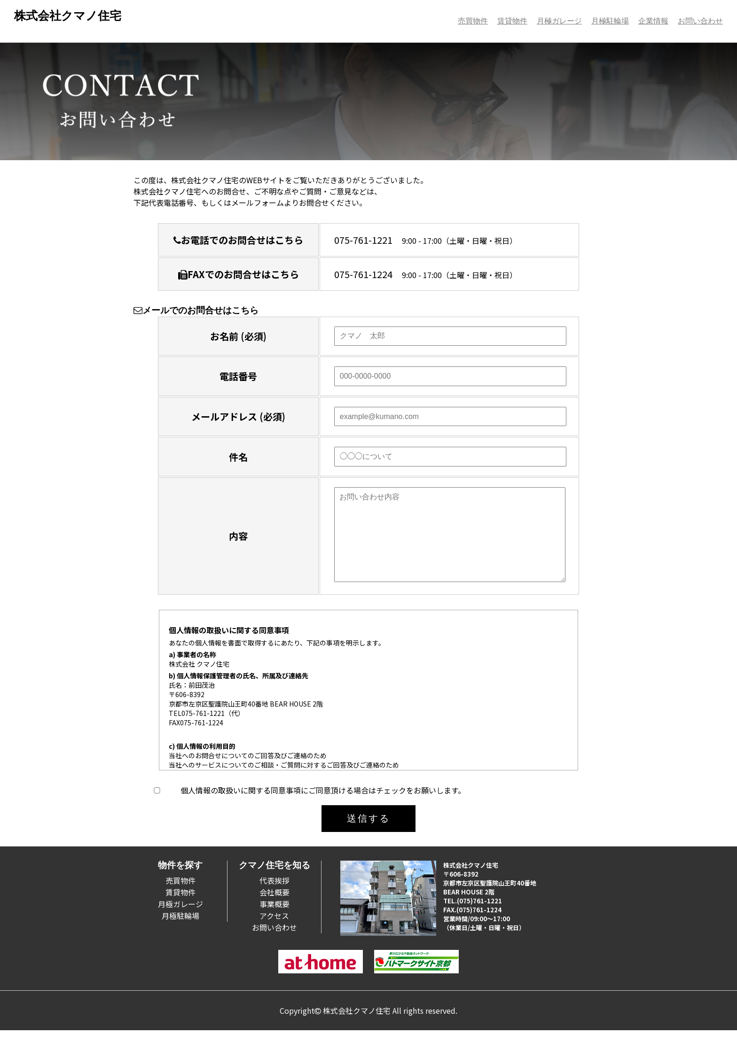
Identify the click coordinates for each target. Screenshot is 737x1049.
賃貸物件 (512, 21)
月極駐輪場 (610, 21)
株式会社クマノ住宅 (67, 15)
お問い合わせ (700, 21)
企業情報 (653, 21)
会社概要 (274, 911)
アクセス (274, 934)
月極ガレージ (559, 21)
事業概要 (274, 922)
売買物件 (473, 21)
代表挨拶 (274, 899)
